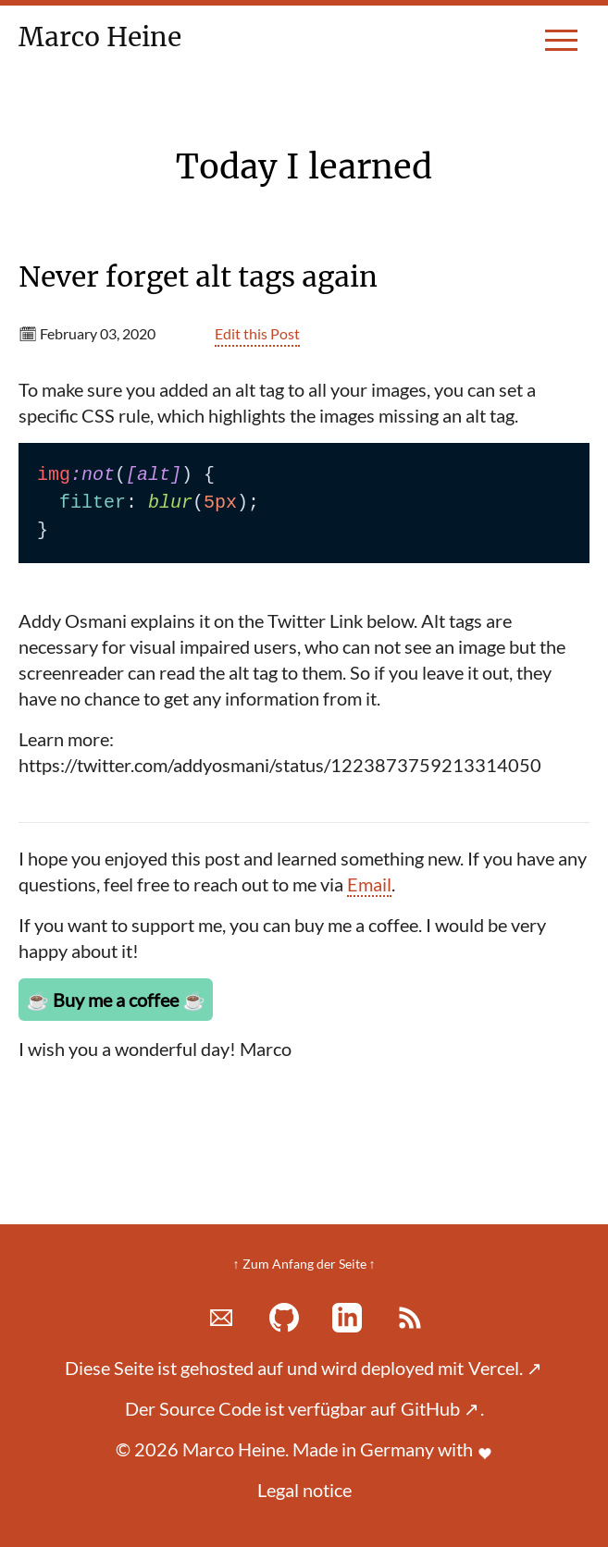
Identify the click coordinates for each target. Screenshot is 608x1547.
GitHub (440, 1408)
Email (369, 884)
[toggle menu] (561, 48)
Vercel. (505, 1368)
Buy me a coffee (115, 999)
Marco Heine (108, 37)
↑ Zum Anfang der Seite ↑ (304, 1263)
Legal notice (304, 1490)
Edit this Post (257, 333)
